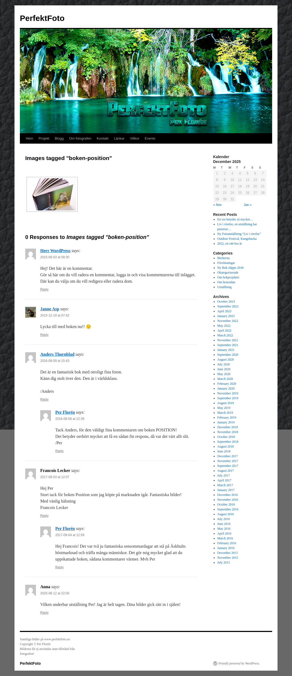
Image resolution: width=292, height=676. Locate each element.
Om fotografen (80, 138)
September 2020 (227, 355)
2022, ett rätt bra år (229, 243)
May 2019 (224, 408)
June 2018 (224, 451)
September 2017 (227, 466)
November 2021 (227, 340)
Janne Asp (49, 309)
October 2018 (226, 437)
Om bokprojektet (228, 277)
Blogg (59, 138)
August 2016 (225, 514)
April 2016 (224, 533)
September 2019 (227, 398)
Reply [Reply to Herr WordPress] (44, 289)
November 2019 (227, 393)
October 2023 (226, 301)
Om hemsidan (226, 282)
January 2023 (226, 316)
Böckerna (223, 258)
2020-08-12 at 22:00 (54, 593)
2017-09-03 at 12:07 (54, 477)
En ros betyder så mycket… (235, 219)
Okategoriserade (228, 272)
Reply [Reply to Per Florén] (59, 451)
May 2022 (224, 326)
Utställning (224, 287)
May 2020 (224, 374)
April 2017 (224, 480)
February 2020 (226, 384)
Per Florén (65, 412)
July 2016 (223, 519)
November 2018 (227, 432)
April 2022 (224, 330)
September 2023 (227, 306)
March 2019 (225, 413)
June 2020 (224, 369)
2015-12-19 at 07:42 (54, 315)
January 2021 (226, 350)
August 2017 (225, 471)
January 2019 (226, 422)
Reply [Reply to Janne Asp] (44, 335)
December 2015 (227, 553)
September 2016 (227, 509)
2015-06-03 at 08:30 (54, 257)
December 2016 (227, 495)
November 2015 (227, 557)
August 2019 (225, 403)
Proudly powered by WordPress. (239, 663)
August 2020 (225, 359)
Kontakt (102, 138)
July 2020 (223, 364)
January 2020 (226, 388)
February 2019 (226, 417)
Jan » (247, 205)
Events (150, 138)
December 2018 (227, 427)
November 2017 (227, 461)
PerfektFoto (42, 18)
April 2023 (224, 311)
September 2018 (227, 442)
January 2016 (226, 548)
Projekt (43, 138)
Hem (29, 138)
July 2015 (223, 562)
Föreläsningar (226, 263)
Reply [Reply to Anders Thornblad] (44, 399)
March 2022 (225, 335)
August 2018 (225, 446)
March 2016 (225, 538)
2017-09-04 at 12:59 (69, 535)
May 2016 (224, 528)
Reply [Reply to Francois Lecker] (44, 516)
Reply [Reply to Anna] (44, 613)
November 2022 (227, 321)
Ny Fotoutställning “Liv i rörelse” (239, 234)
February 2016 (226, 543)
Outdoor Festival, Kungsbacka (237, 239)
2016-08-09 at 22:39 (69, 419)
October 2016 (226, 504)
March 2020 (225, 379)
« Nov (217, 205)
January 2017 (226, 490)
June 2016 (224, 524)
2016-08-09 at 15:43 (54, 361)
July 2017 (223, 475)
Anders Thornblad (57, 354)
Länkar (119, 138)
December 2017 (227, 456)
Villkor (134, 138)
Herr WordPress (55, 250)
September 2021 (227, 345)
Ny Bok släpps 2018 (230, 268)
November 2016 (227, 499)
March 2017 (225, 485)
